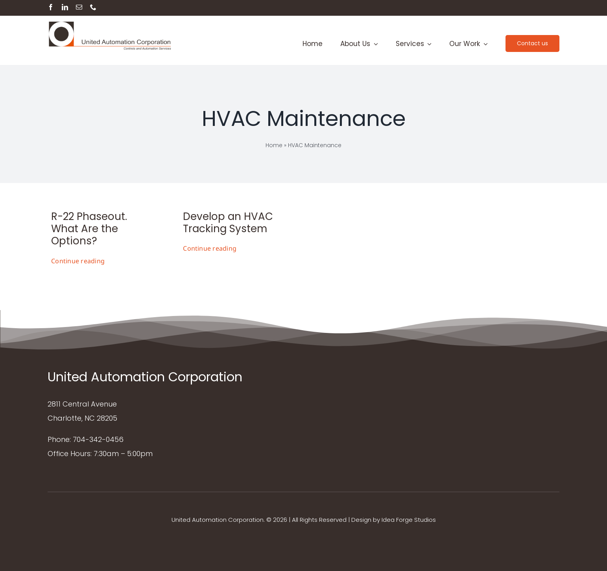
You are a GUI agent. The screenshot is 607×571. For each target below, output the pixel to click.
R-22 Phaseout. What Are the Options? (89, 228)
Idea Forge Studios (409, 520)
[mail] (79, 7)
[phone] (93, 7)
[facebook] (51, 7)
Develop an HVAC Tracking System (228, 222)
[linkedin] (65, 7)
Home (274, 145)
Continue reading (78, 261)
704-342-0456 (98, 439)
